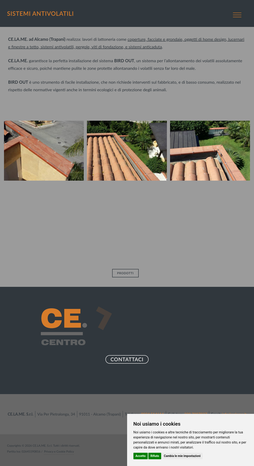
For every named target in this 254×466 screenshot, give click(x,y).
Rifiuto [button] (154, 456)
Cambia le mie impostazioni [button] (182, 456)
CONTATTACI (126, 359)
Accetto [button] (141, 456)
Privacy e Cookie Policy (59, 451)
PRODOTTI (125, 273)
